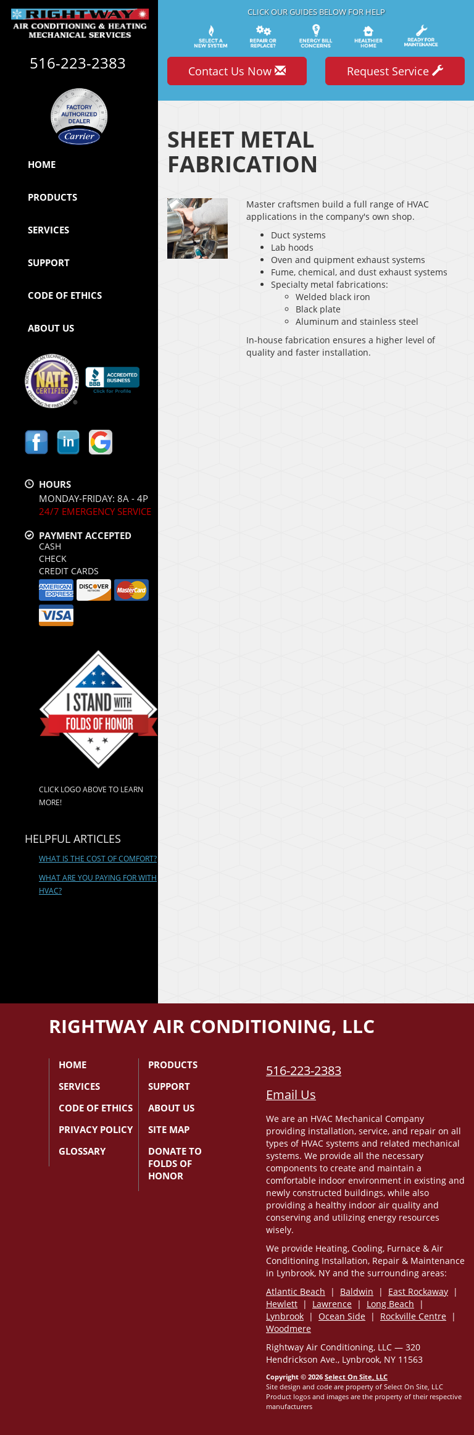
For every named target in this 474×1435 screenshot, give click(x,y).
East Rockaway (418, 1291)
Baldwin (356, 1291)
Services (48, 230)
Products (52, 197)
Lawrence (332, 1304)
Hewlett (281, 1304)
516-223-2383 (303, 1070)
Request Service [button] (395, 71)
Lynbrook (285, 1316)
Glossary (82, 1151)
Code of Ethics (65, 295)
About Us (51, 328)
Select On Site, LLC (356, 1376)
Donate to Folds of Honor (175, 1163)
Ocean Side (341, 1316)
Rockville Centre (413, 1316)
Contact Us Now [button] (237, 71)
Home (42, 164)
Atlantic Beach (295, 1291)
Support (49, 262)
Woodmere (288, 1328)
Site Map (168, 1129)
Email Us (291, 1094)
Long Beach (390, 1304)
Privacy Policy (96, 1129)
